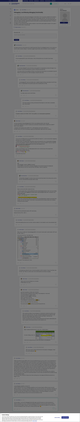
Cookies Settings (57, 418)
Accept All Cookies (65, 418)
